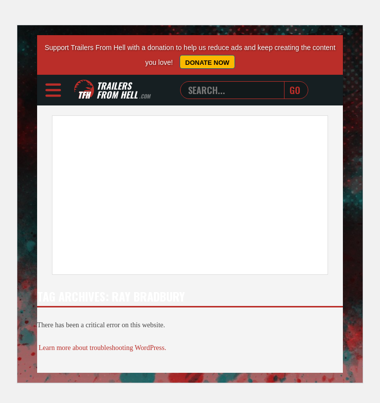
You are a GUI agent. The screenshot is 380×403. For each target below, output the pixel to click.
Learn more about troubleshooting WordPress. (102, 348)
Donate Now (207, 62)
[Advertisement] (190, 195)
